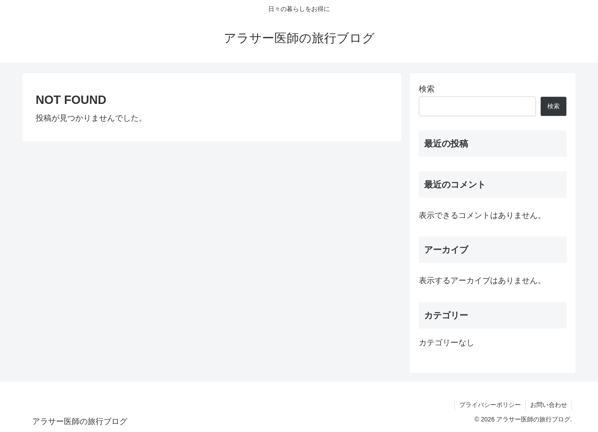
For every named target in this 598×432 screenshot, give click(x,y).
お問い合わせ (548, 404)
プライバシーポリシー (490, 404)
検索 (427, 89)
